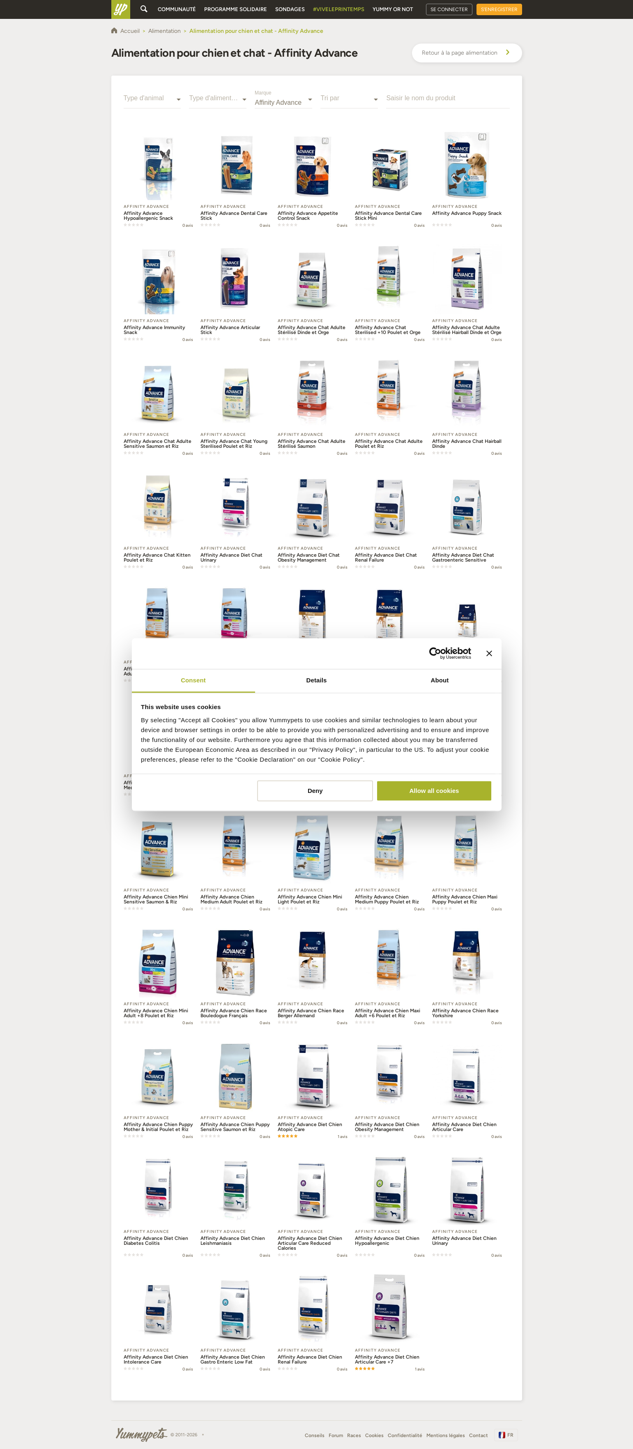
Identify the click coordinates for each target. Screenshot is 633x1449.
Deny (315, 790)
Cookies (374, 1435)
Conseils (315, 1435)
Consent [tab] (193, 680)
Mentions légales (445, 1435)
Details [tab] (316, 680)
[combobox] (152, 103)
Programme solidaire (235, 9)
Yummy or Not (393, 9)
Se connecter (449, 9)
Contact (478, 1435)
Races (354, 1435)
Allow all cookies (434, 790)
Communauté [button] (177, 9)
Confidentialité (405, 1435)
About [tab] (440, 680)
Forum (336, 1435)
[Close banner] (489, 653)
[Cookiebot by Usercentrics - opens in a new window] (435, 653)
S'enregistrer (499, 9)
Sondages (290, 9)
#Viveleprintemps (338, 9)
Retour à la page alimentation (467, 53)
